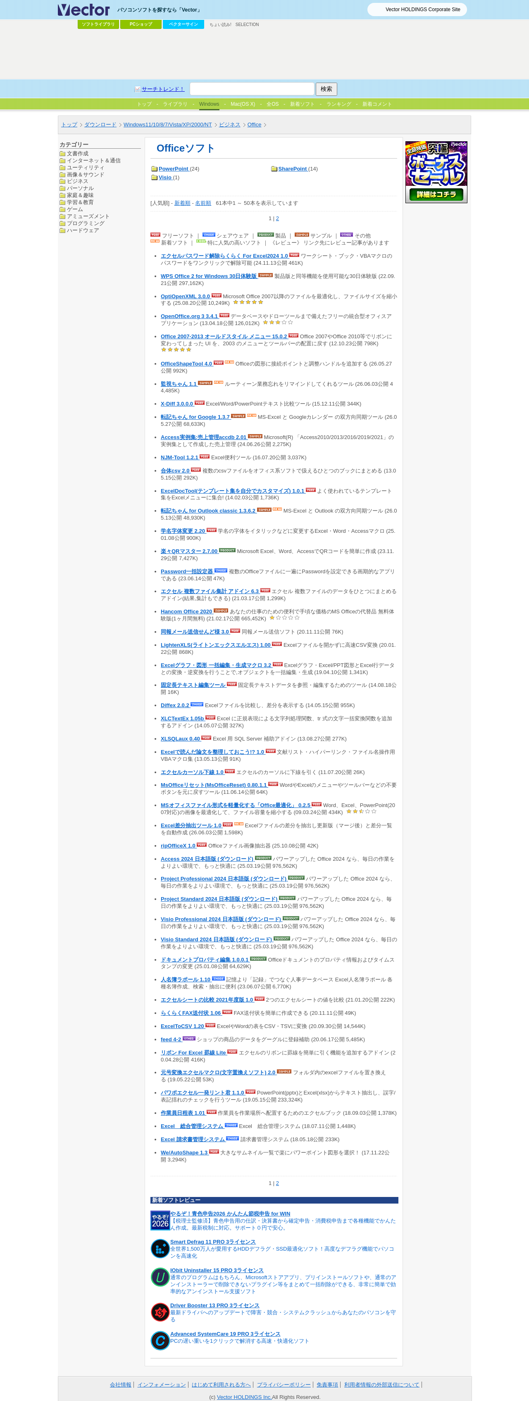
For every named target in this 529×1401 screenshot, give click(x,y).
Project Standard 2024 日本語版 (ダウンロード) (220, 899)
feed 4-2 (172, 1039)
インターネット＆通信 (94, 160)
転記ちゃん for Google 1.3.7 (196, 417)
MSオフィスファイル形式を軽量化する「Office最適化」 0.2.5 (236, 805)
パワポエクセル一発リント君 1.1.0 (203, 1093)
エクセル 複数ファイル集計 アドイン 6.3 (210, 591)
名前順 (203, 203)
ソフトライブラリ (98, 24)
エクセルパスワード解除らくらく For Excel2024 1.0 (225, 256)
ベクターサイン (183, 24)
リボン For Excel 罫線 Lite (194, 1053)
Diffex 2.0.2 (176, 705)
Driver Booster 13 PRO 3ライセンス (215, 1305)
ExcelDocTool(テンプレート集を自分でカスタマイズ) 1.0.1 (233, 491)
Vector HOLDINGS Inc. (244, 1397)
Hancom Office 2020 (187, 611)
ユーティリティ (86, 167)
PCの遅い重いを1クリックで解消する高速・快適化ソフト (240, 1341)
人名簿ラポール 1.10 (186, 979)
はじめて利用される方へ (221, 1385)
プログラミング (86, 223)
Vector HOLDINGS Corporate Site (423, 9)
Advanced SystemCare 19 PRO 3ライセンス (225, 1334)
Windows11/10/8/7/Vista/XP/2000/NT (168, 124)
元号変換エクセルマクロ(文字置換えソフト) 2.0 (219, 1072)
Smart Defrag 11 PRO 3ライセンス (213, 1242)
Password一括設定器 (187, 571)
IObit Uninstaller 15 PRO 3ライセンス (217, 1270)
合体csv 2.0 (176, 471)
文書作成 (77, 153)
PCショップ (141, 24)
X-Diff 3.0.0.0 (178, 404)
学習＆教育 (80, 202)
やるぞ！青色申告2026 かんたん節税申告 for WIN (230, 1214)
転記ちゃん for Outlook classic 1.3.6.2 (209, 511)
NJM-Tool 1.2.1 (180, 457)
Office (255, 124)
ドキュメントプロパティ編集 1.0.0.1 (205, 960)
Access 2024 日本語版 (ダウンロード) (208, 859)
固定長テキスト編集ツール (194, 685)
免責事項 (327, 1385)
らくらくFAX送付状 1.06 (191, 1013)
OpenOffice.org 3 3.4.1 (190, 316)
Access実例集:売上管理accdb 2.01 (204, 437)
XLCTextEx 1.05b (183, 718)
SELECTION (247, 24)
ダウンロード (100, 124)
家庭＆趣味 (80, 195)
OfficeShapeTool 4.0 (187, 364)
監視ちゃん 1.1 (179, 384)
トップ (69, 124)
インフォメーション (162, 1385)
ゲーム (75, 209)
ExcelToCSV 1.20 (183, 1026)
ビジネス (230, 124)
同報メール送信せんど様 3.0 (195, 632)
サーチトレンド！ (163, 89)
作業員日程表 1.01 (184, 1113)
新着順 (182, 203)
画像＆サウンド (86, 174)
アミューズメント (88, 216)
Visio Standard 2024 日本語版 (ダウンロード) (217, 939)
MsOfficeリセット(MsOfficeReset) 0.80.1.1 (214, 785)
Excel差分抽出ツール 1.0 (192, 825)
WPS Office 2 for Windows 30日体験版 (209, 276)
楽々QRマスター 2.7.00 (190, 551)
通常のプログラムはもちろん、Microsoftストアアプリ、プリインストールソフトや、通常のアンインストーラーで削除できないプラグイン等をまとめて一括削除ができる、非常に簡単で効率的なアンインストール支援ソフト (283, 1284)
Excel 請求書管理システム (193, 1139)
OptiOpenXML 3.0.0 (186, 296)
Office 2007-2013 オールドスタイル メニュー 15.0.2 (224, 336)
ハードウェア (83, 230)
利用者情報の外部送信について (381, 1385)
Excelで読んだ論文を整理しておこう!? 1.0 (213, 752)
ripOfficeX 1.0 (179, 846)
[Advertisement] (264, 54)
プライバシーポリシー (284, 1385)
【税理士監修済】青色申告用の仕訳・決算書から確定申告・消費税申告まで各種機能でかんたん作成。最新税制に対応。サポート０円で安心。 (283, 1224)
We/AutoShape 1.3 (185, 1152)
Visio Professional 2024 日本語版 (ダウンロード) (222, 919)
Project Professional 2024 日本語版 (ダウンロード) (224, 879)
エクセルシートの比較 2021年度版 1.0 (208, 1000)
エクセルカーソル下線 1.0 (193, 772)
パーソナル (80, 188)
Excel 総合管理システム (193, 1126)
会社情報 (120, 1385)
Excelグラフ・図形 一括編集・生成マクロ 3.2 (217, 665)
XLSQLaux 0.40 (181, 739)
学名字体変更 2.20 (184, 531)
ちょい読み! (220, 24)
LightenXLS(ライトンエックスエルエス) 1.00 (216, 645)
